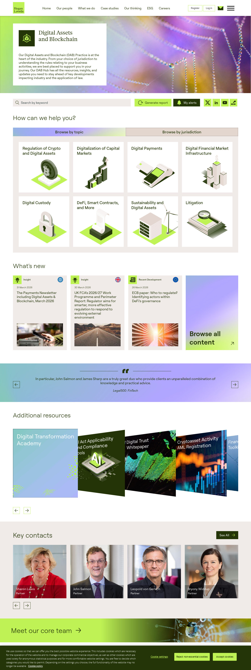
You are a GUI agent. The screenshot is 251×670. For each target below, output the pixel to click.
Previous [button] (16, 384)
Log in (209, 8)
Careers (164, 8)
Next (27, 605)
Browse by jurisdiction (181, 132)
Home (46, 8)
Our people (64, 8)
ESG (150, 8)
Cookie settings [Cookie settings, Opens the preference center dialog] (159, 657)
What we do (86, 8)
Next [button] (234, 384)
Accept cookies (224, 657)
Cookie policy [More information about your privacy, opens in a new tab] (35, 666)
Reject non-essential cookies (192, 657)
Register (195, 8)
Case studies (110, 8)
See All (224, 535)
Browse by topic (69, 132)
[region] (125, 658)
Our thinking (132, 8)
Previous (16, 605)
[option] (40, 312)
